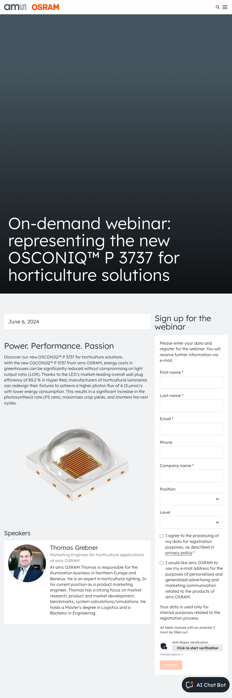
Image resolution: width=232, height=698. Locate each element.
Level (165, 512)
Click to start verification (197, 648)
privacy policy (178, 552)
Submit (171, 664)
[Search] (218, 7)
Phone (166, 442)
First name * (171, 372)
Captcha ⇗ (171, 654)
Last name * (171, 395)
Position (168, 489)
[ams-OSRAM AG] (31, 7)
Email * (166, 418)
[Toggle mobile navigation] (225, 7)
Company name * (177, 465)
